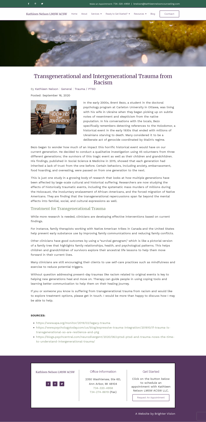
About (84, 14)
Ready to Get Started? (117, 14)
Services (95, 14)
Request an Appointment (151, 397)
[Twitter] (42, 3)
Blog (152, 14)
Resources (139, 14)
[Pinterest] (35, 3)
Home (74, 14)
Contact (169, 13)
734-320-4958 (121, 3)
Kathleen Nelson (46, 89)
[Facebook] (28, 3)
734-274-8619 (99, 392)
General (66, 89)
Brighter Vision (165, 413)
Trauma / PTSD (85, 89)
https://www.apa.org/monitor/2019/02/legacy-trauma (73, 323)
